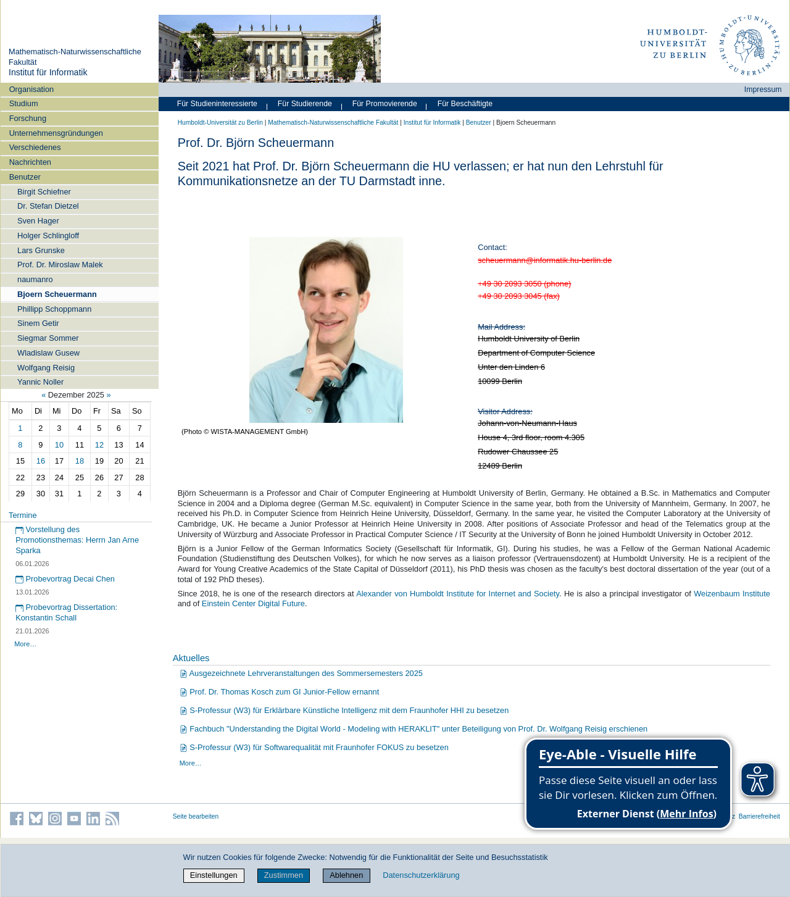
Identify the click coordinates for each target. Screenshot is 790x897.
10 (59, 444)
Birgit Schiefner (44, 191)
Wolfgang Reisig (46, 367)
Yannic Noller (40, 381)
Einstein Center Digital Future (253, 603)
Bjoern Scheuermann (57, 294)
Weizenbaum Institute (732, 593)
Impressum (763, 89)
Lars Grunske (41, 250)
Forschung (27, 118)
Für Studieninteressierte (217, 103)
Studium (23, 103)
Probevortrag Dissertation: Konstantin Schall (66, 612)
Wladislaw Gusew (48, 352)
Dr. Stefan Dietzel (48, 206)
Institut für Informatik (48, 72)
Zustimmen (283, 875)
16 (40, 460)
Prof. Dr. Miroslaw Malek (60, 264)
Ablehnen (346, 875)
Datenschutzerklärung (421, 875)
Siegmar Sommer (48, 338)
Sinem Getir (38, 323)
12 (99, 444)
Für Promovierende (384, 103)
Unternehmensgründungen (56, 133)
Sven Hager (38, 220)
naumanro (35, 279)
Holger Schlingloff (48, 235)
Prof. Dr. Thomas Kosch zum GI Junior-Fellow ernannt (279, 691)
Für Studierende (305, 103)
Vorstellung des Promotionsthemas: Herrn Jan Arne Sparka (77, 539)
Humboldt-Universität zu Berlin (220, 122)
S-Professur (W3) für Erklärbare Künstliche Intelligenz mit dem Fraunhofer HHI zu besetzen (344, 710)
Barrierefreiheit (759, 816)
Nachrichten (30, 162)
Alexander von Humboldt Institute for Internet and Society (457, 593)
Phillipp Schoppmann (54, 309)
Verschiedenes (35, 147)
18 (79, 460)
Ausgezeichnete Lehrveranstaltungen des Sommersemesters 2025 (301, 673)
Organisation (31, 89)
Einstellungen (214, 875)
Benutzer (25, 176)
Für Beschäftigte (465, 103)
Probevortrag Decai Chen (65, 578)
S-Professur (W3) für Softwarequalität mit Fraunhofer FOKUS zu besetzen (314, 747)
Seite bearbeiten (196, 816)
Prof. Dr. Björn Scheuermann (331, 166)
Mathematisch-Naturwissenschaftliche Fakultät (333, 122)
